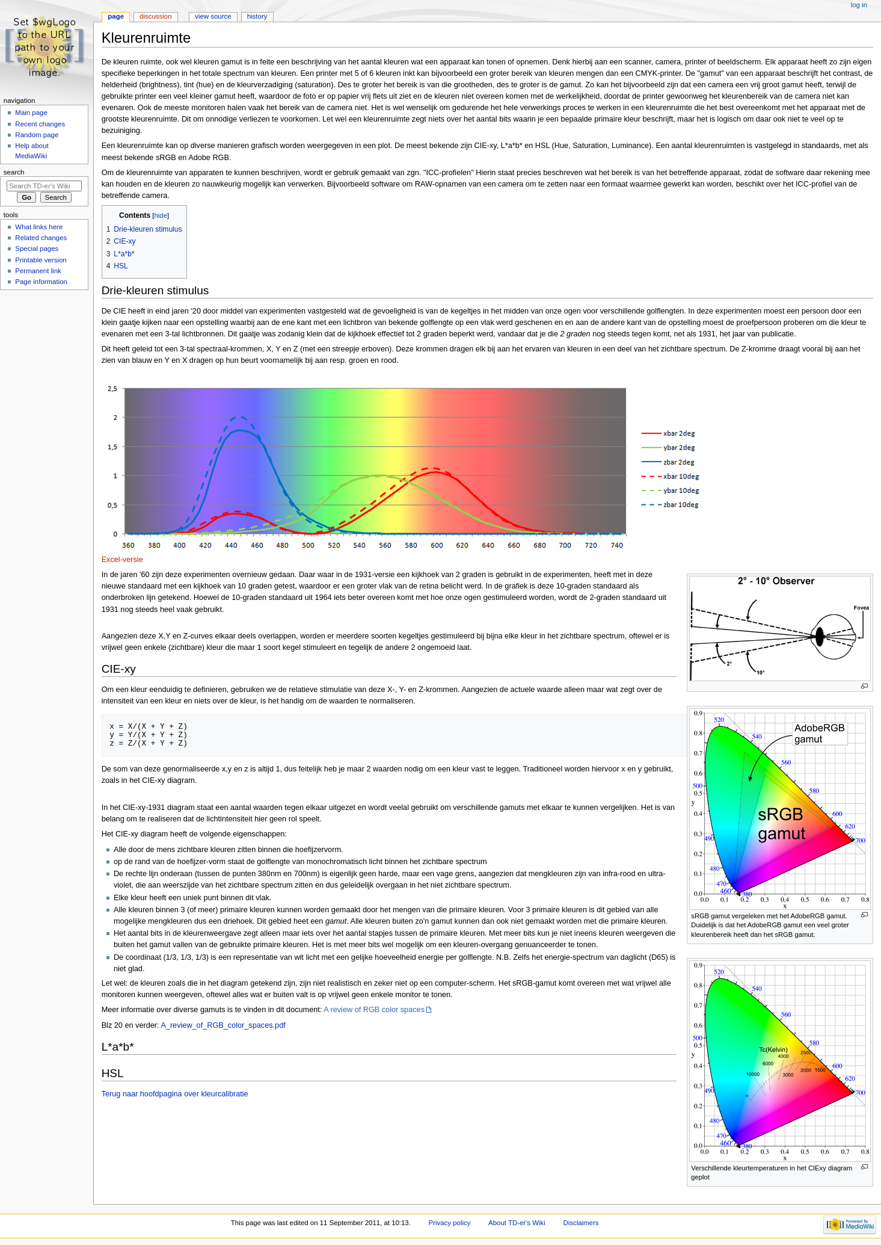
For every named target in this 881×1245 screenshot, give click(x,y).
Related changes (41, 237)
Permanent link (38, 270)
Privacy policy (450, 1222)
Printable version (40, 260)
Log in (859, 4)
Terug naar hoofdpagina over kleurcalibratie (175, 1094)
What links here (39, 226)
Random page (36, 134)
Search (14, 172)
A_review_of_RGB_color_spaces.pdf (223, 1025)
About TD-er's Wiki (516, 1222)
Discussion (155, 16)
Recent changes (40, 124)
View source (213, 16)
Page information (41, 281)
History (257, 16)
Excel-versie (122, 559)
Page (116, 16)
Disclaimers (580, 1222)
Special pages (36, 248)
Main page (31, 112)
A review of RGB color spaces (374, 1010)
